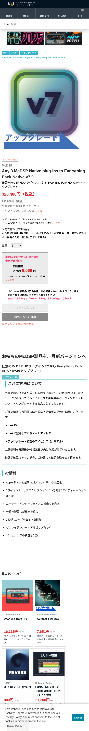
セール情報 (62, 16)
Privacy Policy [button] (13, 725)
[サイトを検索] (26, 24)
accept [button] (78, 717)
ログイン (26, 16)
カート (80, 16)
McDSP (14, 52)
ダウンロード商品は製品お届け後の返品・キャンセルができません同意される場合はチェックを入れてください (43, 295)
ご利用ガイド (44, 16)
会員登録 (8, 16)
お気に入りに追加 (25, 317)
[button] (68, 717)
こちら (38, 210)
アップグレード (29, 52)
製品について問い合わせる (18, 323)
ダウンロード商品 (10, 160)
